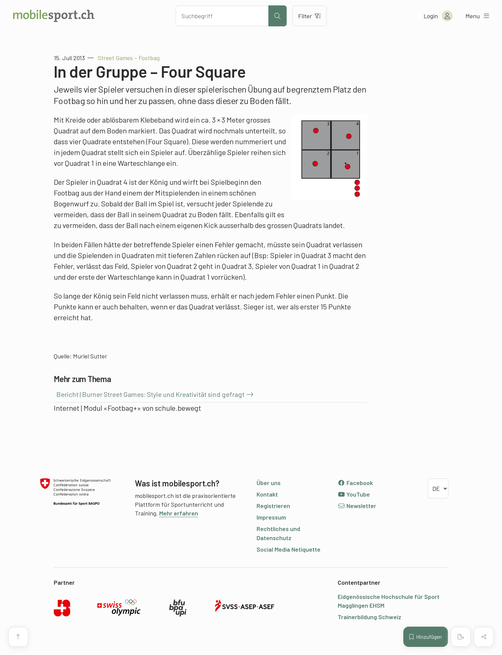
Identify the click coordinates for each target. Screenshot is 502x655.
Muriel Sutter (90, 356)
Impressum (271, 517)
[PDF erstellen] (461, 637)
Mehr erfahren (178, 513)
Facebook (355, 482)
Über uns (269, 482)
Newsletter (357, 505)
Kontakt (267, 494)
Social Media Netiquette (288, 549)
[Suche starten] (277, 15)
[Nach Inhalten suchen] (221, 15)
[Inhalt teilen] (484, 637)
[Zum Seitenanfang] (18, 637)
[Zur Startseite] (53, 15)
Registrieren (273, 505)
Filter (309, 16)
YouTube (354, 494)
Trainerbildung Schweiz (369, 617)
